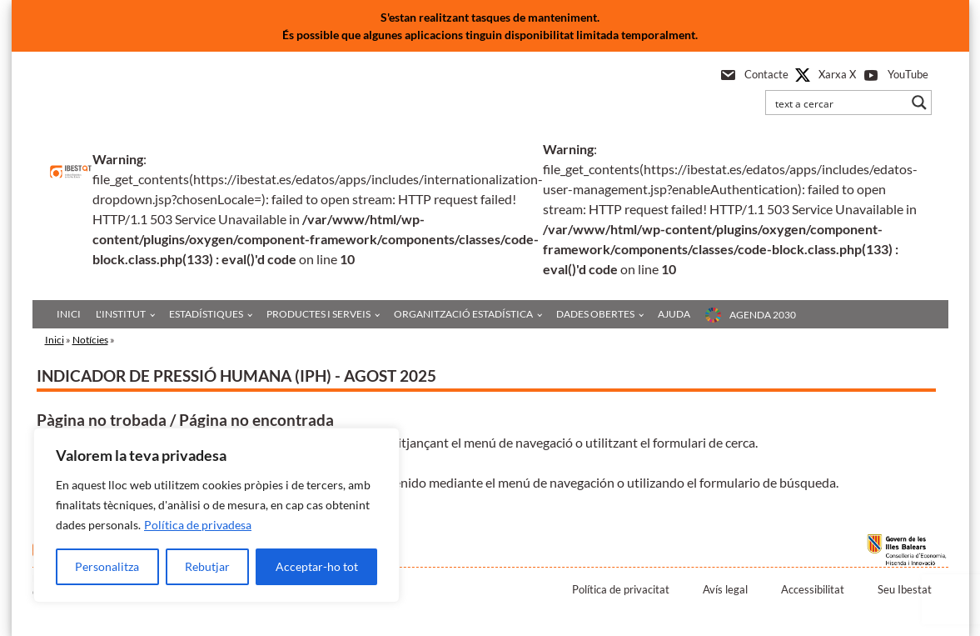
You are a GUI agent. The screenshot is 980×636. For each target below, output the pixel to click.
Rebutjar (207, 566)
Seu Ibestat (905, 589)
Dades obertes (595, 314)
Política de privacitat (620, 589)
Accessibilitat (812, 589)
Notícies (90, 339)
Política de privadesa (197, 525)
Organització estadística (463, 314)
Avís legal (725, 589)
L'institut (121, 314)
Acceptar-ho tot (317, 566)
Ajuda (674, 314)
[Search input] (837, 102)
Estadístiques (206, 314)
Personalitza (107, 566)
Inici (69, 314)
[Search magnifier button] (919, 102)
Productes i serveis (318, 314)
